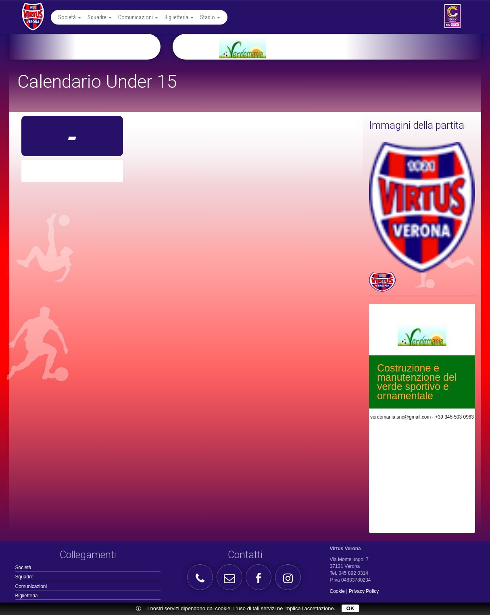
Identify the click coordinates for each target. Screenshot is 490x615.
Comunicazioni (138, 17)
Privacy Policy (364, 591)
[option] (336, 47)
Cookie (337, 591)
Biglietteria (179, 17)
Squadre (100, 17)
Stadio (210, 17)
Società (69, 17)
